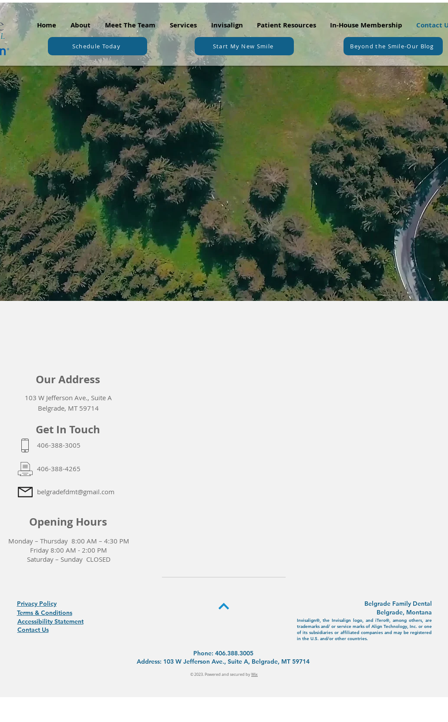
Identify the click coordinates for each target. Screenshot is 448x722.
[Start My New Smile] (244, 46)
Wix (254, 674)
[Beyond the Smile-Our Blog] (393, 46)
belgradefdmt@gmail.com (76, 491)
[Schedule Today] (97, 46)
